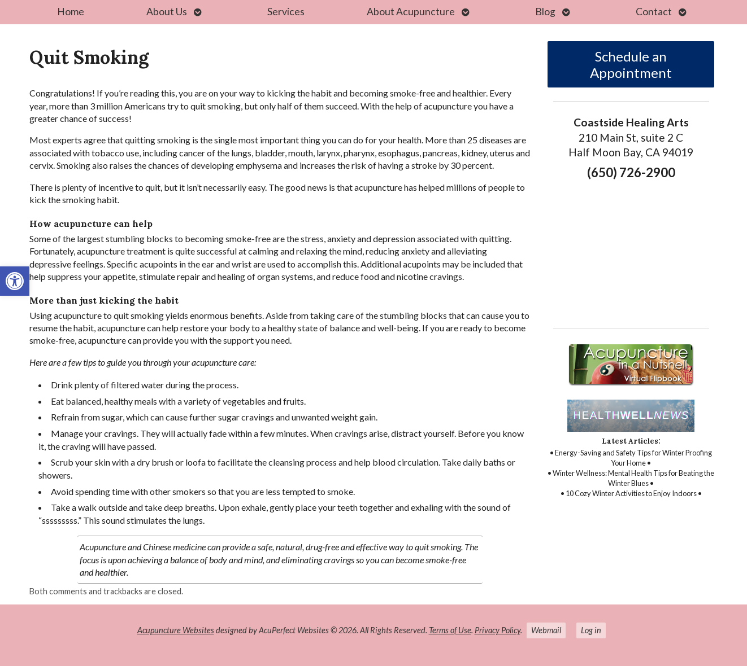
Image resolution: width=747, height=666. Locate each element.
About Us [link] (166, 11)
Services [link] (286, 11)
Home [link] (70, 11)
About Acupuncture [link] (411, 11)
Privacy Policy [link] (497, 630)
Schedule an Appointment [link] (631, 64)
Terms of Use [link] (450, 630)
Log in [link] (591, 630)
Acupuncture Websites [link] (175, 630)
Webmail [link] (546, 630)
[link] (14, 281)
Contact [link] (654, 11)
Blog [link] (545, 11)
